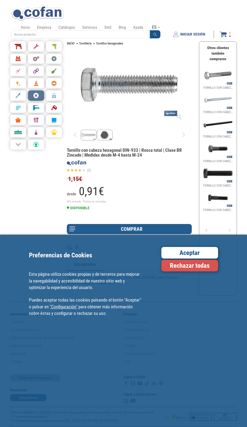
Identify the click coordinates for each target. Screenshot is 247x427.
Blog (122, 27)
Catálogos (66, 27)
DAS (107, 27)
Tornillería (85, 43)
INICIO (71, 43)
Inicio (25, 27)
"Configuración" (63, 307)
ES (156, 27)
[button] (155, 34)
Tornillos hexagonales (109, 43)
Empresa (44, 27)
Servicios (89, 27)
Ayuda (138, 27)
